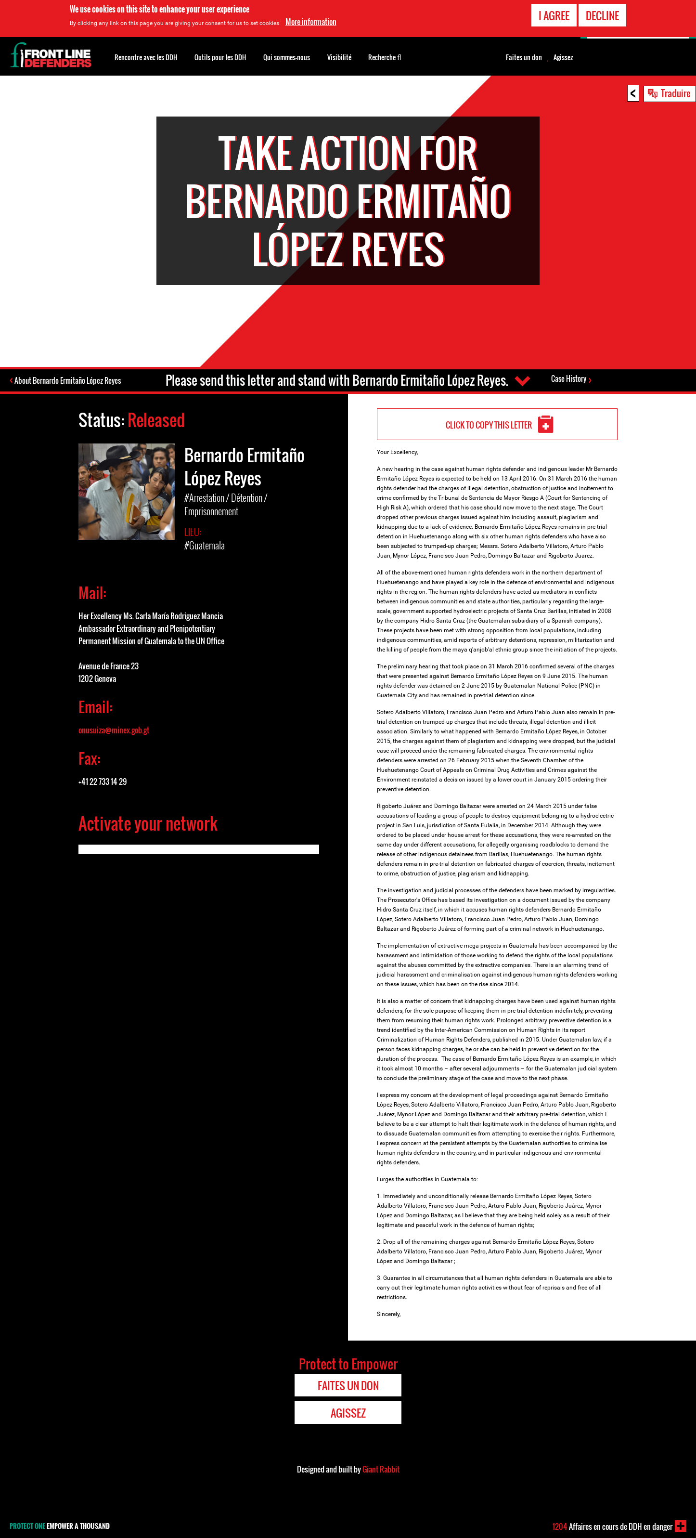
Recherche (384, 56)
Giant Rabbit (381, 1469)
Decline (602, 15)
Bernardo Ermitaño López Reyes (244, 466)
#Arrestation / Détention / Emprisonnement (225, 504)
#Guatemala (204, 545)
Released (156, 419)
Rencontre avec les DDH (146, 57)
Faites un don (524, 57)
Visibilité (339, 57)
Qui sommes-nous (286, 57)
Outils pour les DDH (220, 57)
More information (310, 21)
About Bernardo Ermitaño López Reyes (68, 380)
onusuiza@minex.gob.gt (113, 730)
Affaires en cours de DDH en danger (612, 1526)
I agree (554, 15)
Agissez (563, 57)
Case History (568, 379)
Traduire (676, 93)
